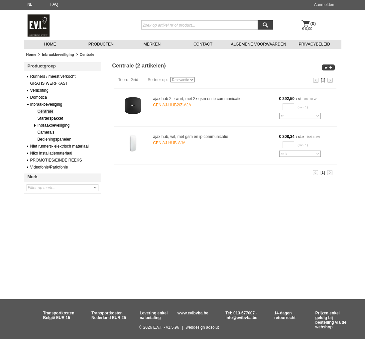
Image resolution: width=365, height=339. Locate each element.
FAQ (54, 4)
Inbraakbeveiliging (58, 54)
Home (31, 54)
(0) (313, 23)
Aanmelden (324, 4)
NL (30, 4)
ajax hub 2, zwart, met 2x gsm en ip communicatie (197, 98)
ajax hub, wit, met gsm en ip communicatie (190, 136)
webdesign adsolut (202, 327)
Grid (134, 79)
